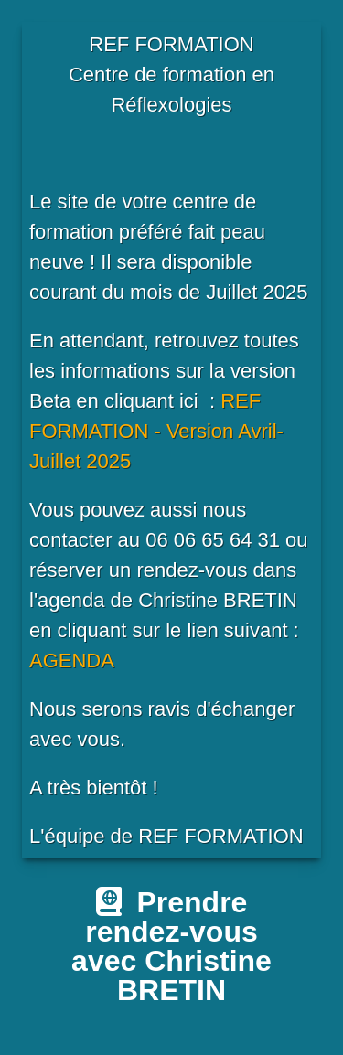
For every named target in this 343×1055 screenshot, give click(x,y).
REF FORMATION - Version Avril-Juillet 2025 (156, 431)
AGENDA (71, 660)
